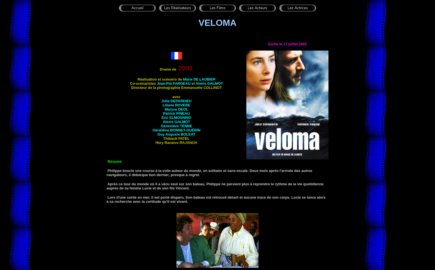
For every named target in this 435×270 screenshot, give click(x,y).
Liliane (176, 105)
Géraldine (177, 130)
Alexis (209, 83)
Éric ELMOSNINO (176, 118)
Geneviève (176, 126)
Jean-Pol (173, 83)
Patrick (176, 113)
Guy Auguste (177, 134)
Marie (199, 79)
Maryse (176, 109)
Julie (176, 101)
